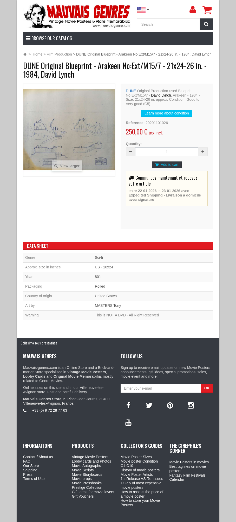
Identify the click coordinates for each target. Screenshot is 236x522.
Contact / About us (38, 457)
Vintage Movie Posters (90, 457)
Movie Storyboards (87, 474)
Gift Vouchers (83, 496)
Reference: (135, 123)
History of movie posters (140, 470)
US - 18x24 (104, 267)
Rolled (100, 286)
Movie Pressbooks (87, 483)
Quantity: (134, 144)
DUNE (131, 91)
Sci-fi (99, 257)
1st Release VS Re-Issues (142, 479)
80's (98, 277)
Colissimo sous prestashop (39, 342)
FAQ (26, 461)
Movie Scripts (83, 470)
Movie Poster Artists (137, 474)
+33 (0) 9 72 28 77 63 (49, 410)
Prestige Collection (87, 487)
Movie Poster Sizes (136, 457)
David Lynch (161, 95)
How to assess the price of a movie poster (142, 494)
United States (106, 296)
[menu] (192, 9)
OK (206, 388)
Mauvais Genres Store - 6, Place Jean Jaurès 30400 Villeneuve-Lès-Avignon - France (130, 517)
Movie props (82, 479)
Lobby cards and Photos (91, 461)
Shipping (30, 470)
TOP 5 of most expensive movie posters (141, 485)
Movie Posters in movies (189, 462)
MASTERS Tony (108, 305)
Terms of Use (33, 479)
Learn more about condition (167, 113)
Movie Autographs (86, 466)
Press (27, 474)
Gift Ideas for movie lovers (93, 492)
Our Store (31, 466)
